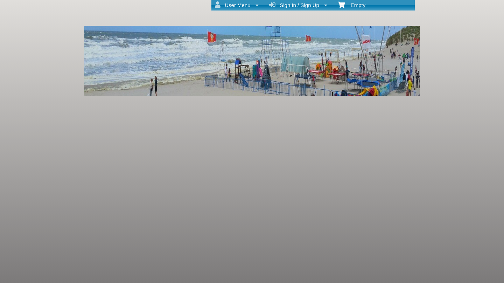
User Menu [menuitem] (237, 5)
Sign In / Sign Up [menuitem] (298, 5)
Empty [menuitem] (351, 4)
